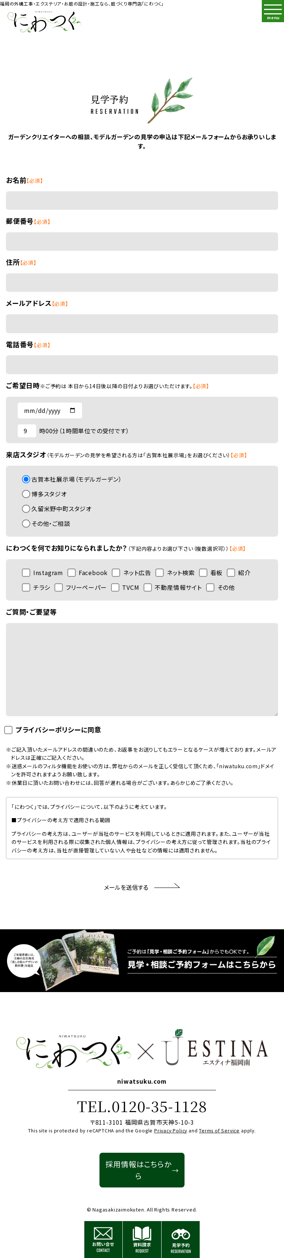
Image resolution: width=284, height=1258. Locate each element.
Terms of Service (219, 1130)
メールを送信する (142, 887)
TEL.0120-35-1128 (142, 1105)
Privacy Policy (170, 1130)
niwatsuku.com (141, 1081)
